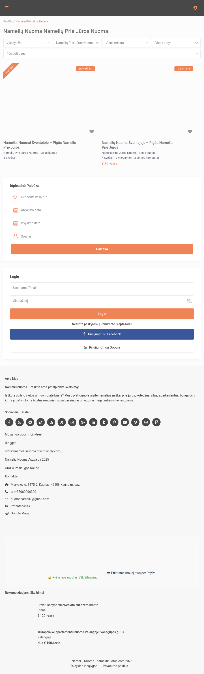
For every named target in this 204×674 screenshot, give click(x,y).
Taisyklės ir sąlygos (83, 666)
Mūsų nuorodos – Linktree (23, 434)
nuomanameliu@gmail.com (30, 499)
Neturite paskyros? (85, 324)
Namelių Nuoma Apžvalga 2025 (27, 459)
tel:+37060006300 (23, 492)
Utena (41, 610)
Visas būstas (49, 152)
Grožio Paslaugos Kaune (22, 468)
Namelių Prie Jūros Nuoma (20, 152)
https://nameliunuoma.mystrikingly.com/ (33, 451)
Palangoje (44, 637)
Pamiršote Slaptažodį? (116, 324)
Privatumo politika (115, 666)
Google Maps (20, 513)
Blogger (10, 443)
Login (102, 314)
